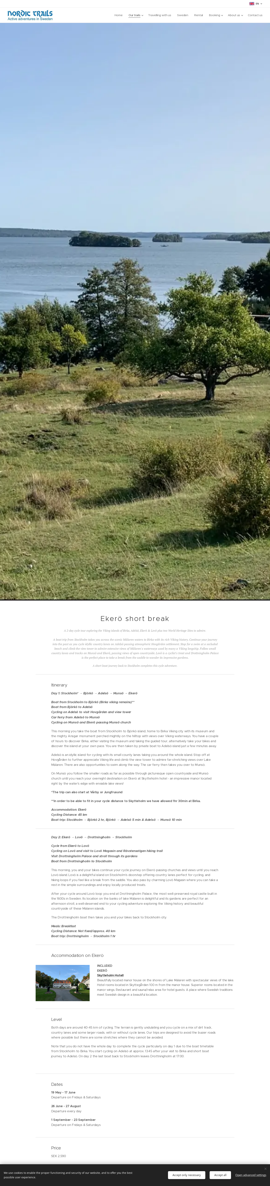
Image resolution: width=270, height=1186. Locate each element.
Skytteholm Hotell (110, 975)
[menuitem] (118, 15)
